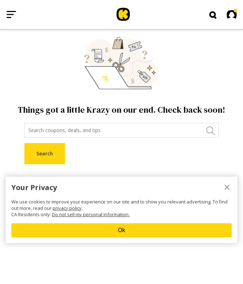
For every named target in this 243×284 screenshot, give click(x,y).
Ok (121, 230)
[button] (213, 15)
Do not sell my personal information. (91, 214)
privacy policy (67, 208)
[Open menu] (11, 14)
